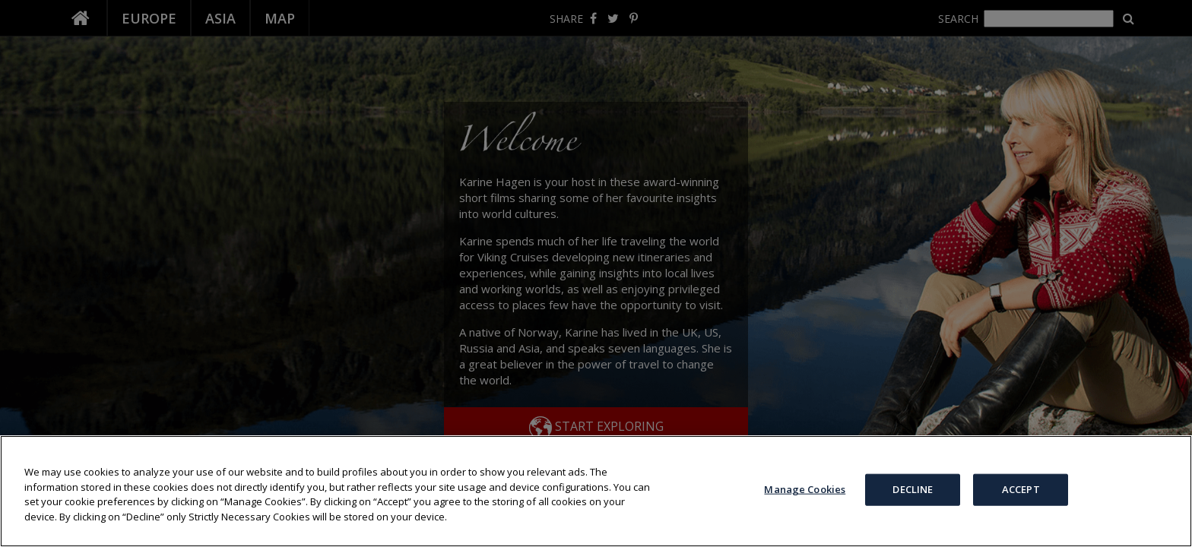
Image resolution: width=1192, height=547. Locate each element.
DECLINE (912, 489)
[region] (596, 491)
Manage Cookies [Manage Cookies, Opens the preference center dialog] (804, 489)
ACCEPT (1021, 489)
